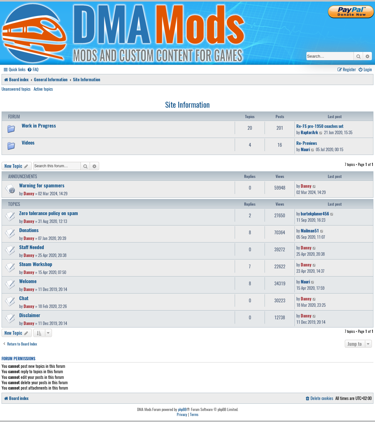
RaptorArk (309, 132)
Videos (28, 142)
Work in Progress (39, 125)
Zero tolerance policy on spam (48, 213)
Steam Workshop (35, 264)
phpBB (182, 409)
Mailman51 (310, 230)
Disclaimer (29, 315)
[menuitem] (32, 69)
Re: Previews (306, 143)
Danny (29, 193)
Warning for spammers (41, 185)
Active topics (43, 89)
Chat (23, 298)
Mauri (305, 149)
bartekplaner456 (315, 213)
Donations (29, 230)
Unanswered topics (16, 89)
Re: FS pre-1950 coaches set (320, 126)
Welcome (27, 281)
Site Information (187, 104)
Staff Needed (31, 247)
